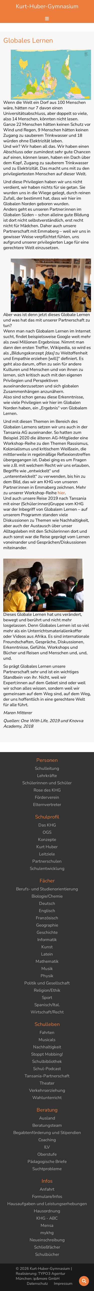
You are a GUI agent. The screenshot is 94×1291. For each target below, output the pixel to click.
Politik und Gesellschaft (47, 983)
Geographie (47, 925)
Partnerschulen (47, 861)
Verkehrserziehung (47, 1090)
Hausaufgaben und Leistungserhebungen (47, 1204)
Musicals (47, 1040)
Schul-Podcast (47, 1069)
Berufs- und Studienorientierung (47, 889)
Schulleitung (47, 768)
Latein (47, 954)
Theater (47, 1083)
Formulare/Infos (47, 1196)
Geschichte (47, 932)
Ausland (47, 1118)
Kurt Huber (47, 847)
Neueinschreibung (47, 1240)
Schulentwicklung (47, 868)
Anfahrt (47, 1189)
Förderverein (47, 797)
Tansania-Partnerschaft (47, 1076)
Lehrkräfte (47, 776)
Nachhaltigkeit (47, 1047)
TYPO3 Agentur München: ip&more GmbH (40, 1276)
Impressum (63, 1283)
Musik (47, 968)
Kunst (47, 947)
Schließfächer (47, 1247)
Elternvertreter (47, 804)
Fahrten (47, 1032)
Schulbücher (47, 1254)
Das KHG (47, 825)
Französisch (47, 918)
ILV (47, 1147)
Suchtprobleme (47, 1169)
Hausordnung (47, 1211)
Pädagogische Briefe (47, 1161)
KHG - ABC (47, 1218)
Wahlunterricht (47, 1098)
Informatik (47, 940)
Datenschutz (38, 1283)
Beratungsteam (47, 1125)
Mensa (47, 1225)
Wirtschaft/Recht (47, 1012)
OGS (47, 832)
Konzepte (47, 839)
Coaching (47, 1140)
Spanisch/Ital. (47, 1005)
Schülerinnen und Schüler (47, 783)
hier (61, 493)
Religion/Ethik (47, 990)
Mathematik (47, 961)
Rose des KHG (47, 790)
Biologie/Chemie (47, 896)
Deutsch (47, 903)
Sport (47, 997)
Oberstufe (47, 1154)
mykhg (47, 1233)
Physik (47, 976)
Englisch (47, 911)
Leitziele (47, 854)
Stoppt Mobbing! (47, 1054)
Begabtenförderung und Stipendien (47, 1132)
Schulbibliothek (47, 1061)
